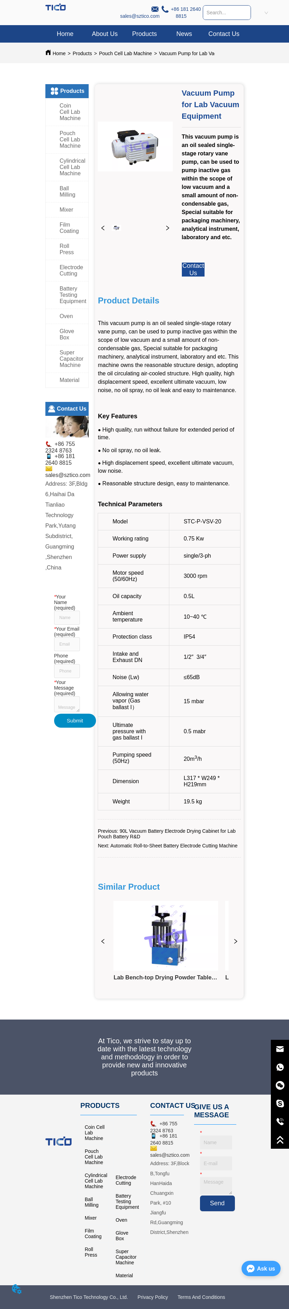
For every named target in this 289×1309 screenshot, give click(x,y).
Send (217, 1203)
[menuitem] (144, 34)
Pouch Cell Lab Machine (125, 53)
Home (59, 53)
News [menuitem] (184, 33)
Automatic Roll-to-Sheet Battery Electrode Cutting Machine (173, 845)
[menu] (144, 34)
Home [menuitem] (65, 33)
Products (82, 53)
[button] (144, 34)
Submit (75, 720)
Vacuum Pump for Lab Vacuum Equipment (205, 53)
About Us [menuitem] (105, 33)
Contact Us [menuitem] (223, 33)
